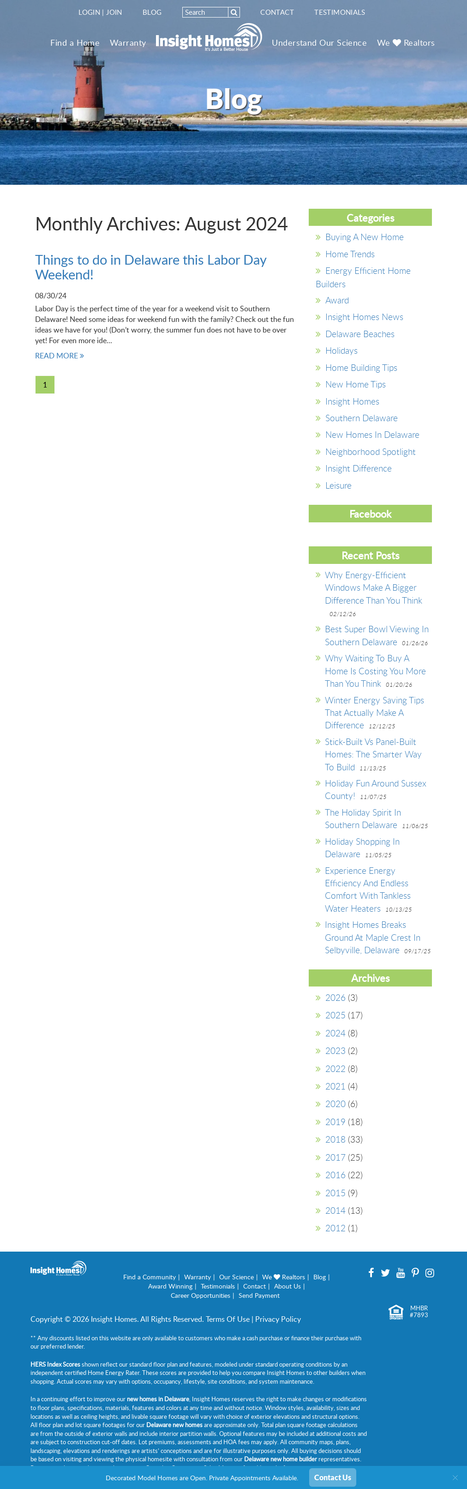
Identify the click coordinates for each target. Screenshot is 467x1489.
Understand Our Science (319, 42)
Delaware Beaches (360, 333)
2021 (335, 1086)
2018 (335, 1139)
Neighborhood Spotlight (370, 451)
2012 (335, 1228)
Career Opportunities (200, 1295)
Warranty (128, 42)
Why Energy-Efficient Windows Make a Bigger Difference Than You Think (373, 587)
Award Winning (170, 1286)
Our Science (236, 1276)
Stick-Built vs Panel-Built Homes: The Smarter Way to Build (373, 754)
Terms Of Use (228, 1319)
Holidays (341, 350)
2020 (335, 1103)
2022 (335, 1068)
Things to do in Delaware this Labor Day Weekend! (150, 266)
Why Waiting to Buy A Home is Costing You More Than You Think (375, 670)
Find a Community (149, 1276)
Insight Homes (352, 401)
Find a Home (75, 42)
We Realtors (406, 42)
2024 (335, 1033)
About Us (287, 1286)
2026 (335, 997)
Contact (277, 12)
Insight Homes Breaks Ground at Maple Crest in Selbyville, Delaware (372, 937)
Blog (152, 12)
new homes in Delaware (158, 1399)
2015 (335, 1192)
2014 (335, 1210)
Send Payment (259, 1295)
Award (337, 300)
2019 (335, 1121)
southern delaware (361, 418)
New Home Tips (355, 384)
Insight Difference (358, 468)
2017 (335, 1157)
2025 (335, 1015)
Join (114, 12)
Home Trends (350, 254)
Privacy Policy (278, 1319)
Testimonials (339, 12)
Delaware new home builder (280, 1459)
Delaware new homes (174, 1425)
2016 (335, 1174)
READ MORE (59, 356)
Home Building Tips (361, 367)
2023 (335, 1050)
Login (89, 12)
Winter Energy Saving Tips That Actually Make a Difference (374, 712)
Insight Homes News (364, 316)
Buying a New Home (364, 236)
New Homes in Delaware (372, 434)
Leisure (338, 485)
